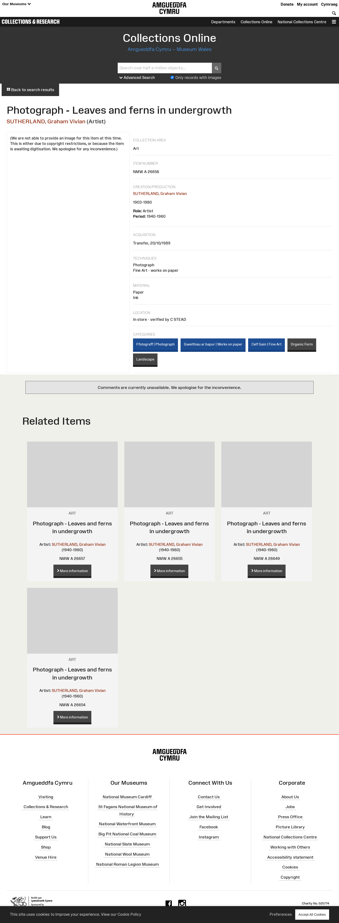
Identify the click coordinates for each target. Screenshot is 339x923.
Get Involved (209, 806)
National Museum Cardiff (127, 796)
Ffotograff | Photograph (155, 344)
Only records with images (198, 77)
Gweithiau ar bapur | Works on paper (213, 344)
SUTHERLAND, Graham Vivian (46, 121)
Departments (223, 22)
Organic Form (302, 344)
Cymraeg (329, 4)
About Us (290, 796)
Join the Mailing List (208, 816)
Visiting (45, 796)
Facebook (208, 827)
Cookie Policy (129, 914)
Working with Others (290, 847)
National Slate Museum (127, 844)
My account (307, 4)
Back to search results (30, 89)
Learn (45, 816)
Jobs (290, 806)
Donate (287, 4)
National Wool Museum (127, 854)
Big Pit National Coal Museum (127, 834)
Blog (46, 827)
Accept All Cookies (312, 914)
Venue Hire (45, 857)
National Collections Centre (302, 22)
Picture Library (290, 827)
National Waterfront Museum (127, 824)
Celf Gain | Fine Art (266, 344)
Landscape (145, 359)
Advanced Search (137, 77)
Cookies (290, 867)
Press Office (290, 816)
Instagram (209, 837)
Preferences (281, 914)
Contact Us (209, 796)
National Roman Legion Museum (127, 864)
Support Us (45, 837)
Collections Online (256, 22)
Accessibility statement (290, 857)
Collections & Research (31, 21)
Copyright (290, 877)
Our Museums (16, 4)
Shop (46, 847)
